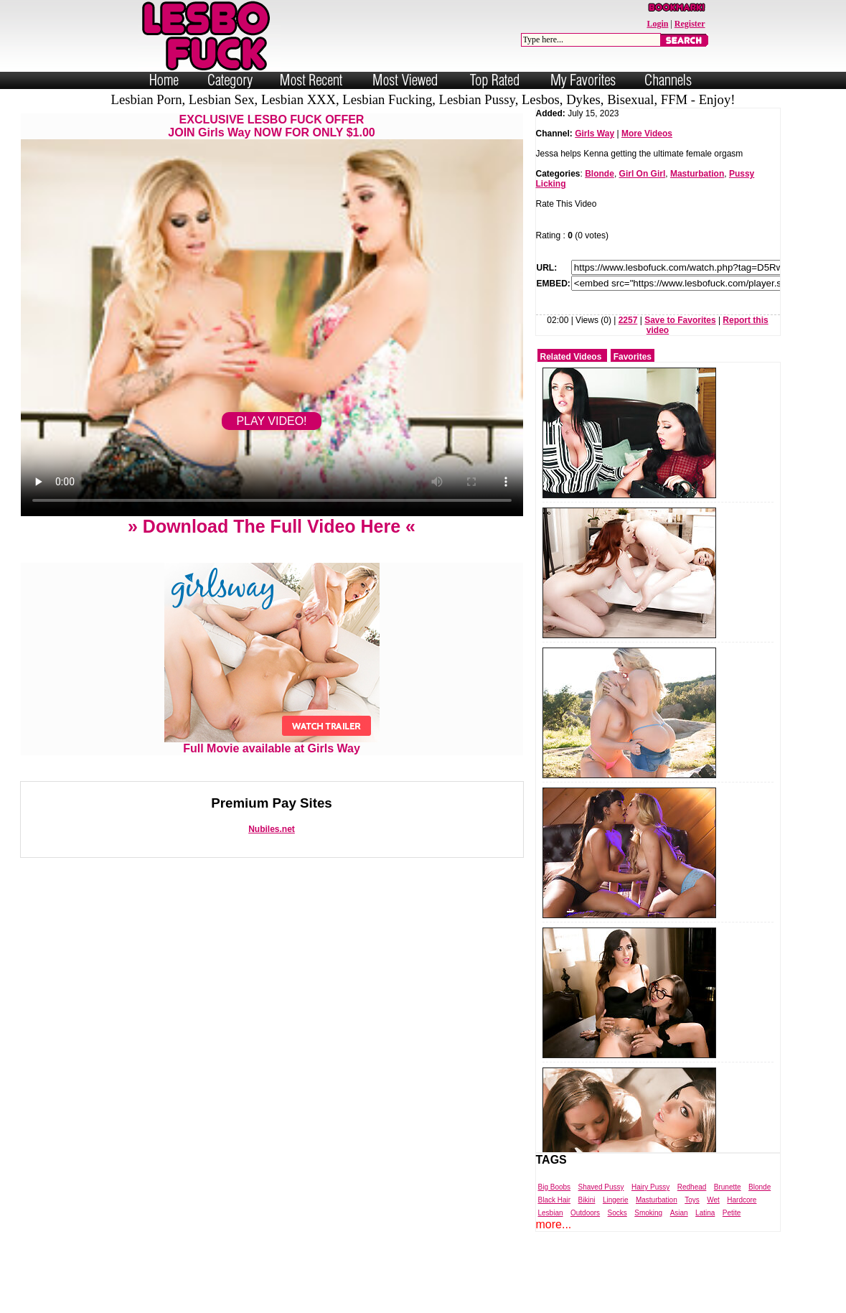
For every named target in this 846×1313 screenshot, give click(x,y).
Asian (679, 1213)
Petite (732, 1213)
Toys (692, 1200)
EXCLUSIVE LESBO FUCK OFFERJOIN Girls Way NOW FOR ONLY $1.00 (271, 126)
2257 (628, 320)
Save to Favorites (679, 320)
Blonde (599, 174)
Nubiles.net (271, 829)
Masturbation (697, 174)
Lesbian (550, 1213)
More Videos (646, 134)
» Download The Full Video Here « (271, 526)
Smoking (648, 1213)
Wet (713, 1200)
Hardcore (741, 1200)
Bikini (587, 1200)
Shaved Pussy (601, 1187)
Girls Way (594, 134)
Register (690, 24)
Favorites (633, 357)
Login (657, 24)
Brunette (727, 1187)
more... (554, 1224)
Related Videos (571, 357)
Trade (486, 1300)
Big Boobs (554, 1187)
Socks (617, 1213)
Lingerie (616, 1200)
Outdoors (585, 1213)
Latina (705, 1213)
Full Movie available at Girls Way (272, 743)
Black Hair (554, 1200)
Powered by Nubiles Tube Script (408, 1300)
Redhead (692, 1187)
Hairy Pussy (650, 1187)
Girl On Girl (642, 174)
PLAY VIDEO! (271, 421)
